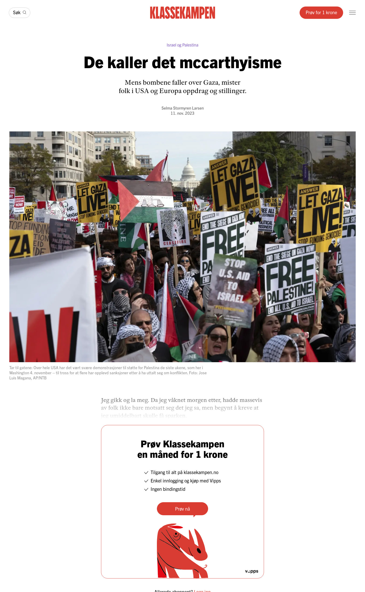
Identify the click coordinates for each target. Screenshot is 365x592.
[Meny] (352, 12)
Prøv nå (182, 509)
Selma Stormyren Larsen (183, 107)
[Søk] (19, 12)
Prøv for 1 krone (321, 12)
